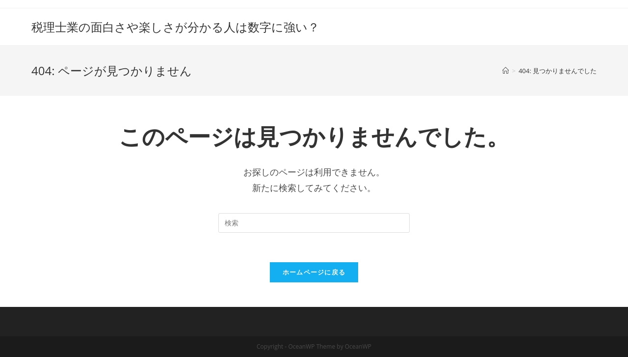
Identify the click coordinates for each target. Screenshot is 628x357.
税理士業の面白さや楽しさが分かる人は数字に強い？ (175, 27)
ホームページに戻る (314, 272)
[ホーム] (505, 70)
